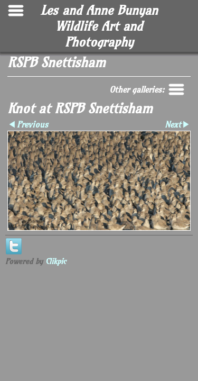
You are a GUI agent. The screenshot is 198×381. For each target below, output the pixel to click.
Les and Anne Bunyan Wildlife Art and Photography (99, 26)
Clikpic (55, 261)
